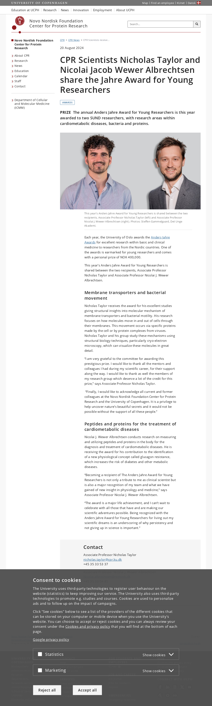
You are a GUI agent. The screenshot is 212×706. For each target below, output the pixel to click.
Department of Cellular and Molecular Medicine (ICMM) (32, 104)
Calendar (21, 76)
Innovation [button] (81, 10)
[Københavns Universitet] (18, 24)
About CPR (22, 55)
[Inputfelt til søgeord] (161, 24)
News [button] (65, 10)
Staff (17, 81)
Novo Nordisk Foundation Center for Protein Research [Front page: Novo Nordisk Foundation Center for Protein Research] (33, 44)
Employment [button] (102, 10)
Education (21, 71)
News (18, 66)
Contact (19, 86)
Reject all (47, 690)
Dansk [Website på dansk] (192, 3)
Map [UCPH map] (145, 3)
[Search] (197, 24)
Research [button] (50, 10)
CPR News (74, 40)
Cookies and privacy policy (87, 626)
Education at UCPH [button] (25, 10)
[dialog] (106, 637)
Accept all (87, 690)
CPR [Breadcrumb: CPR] (62, 40)
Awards (67, 102)
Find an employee (162, 3)
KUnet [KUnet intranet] (181, 3)
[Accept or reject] (41, 654)
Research (21, 61)
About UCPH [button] (125, 10)
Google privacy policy (51, 639)
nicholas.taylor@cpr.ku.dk (102, 559)
